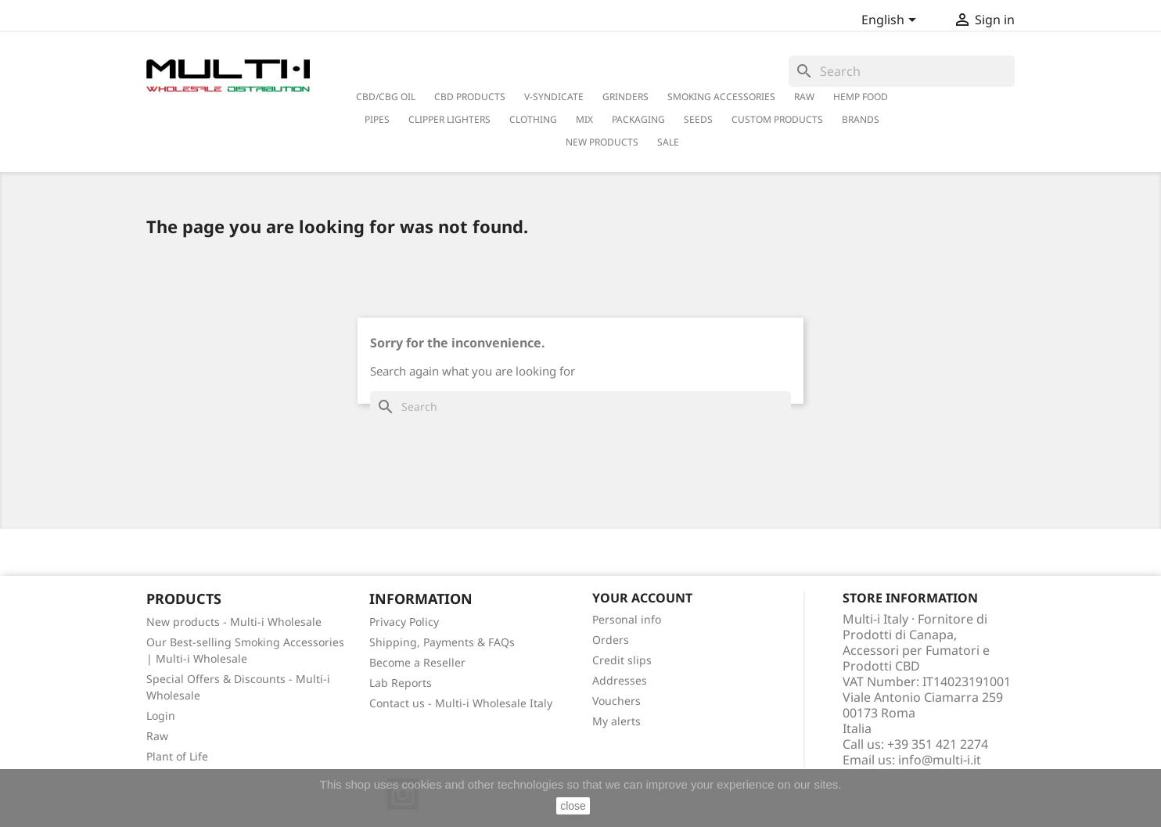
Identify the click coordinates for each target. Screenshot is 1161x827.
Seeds (698, 119)
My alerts (616, 721)
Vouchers (616, 700)
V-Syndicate (554, 96)
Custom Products (777, 119)
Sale (668, 142)
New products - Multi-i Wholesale (234, 621)
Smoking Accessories (721, 96)
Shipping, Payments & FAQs (442, 642)
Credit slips (622, 660)
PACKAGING (638, 119)
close (573, 806)
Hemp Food (860, 96)
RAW (804, 96)
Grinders (625, 96)
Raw (157, 735)
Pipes (377, 119)
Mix (584, 119)
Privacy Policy (404, 621)
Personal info (626, 619)
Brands (860, 119)
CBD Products (469, 96)
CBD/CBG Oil (385, 96)
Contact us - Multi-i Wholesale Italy (460, 703)
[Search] (902, 71)
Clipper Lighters (449, 119)
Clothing (533, 119)
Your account (642, 597)
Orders (610, 639)
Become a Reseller (417, 662)
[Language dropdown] (891, 21)
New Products (602, 142)
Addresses (619, 680)
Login (160, 715)
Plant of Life (177, 756)
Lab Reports (400, 682)
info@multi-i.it (939, 759)
